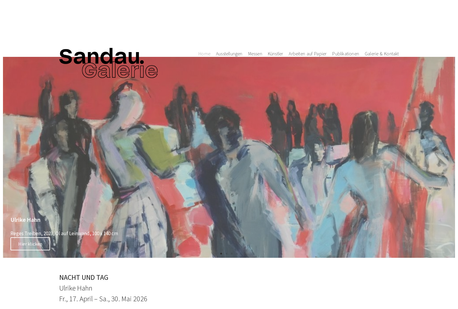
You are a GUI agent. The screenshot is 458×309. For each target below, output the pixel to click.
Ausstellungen (229, 21)
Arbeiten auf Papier (308, 21)
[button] (221, 254)
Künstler (275, 21)
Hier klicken (30, 244)
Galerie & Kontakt (382, 21)
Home (204, 21)
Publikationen (345, 21)
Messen (255, 21)
